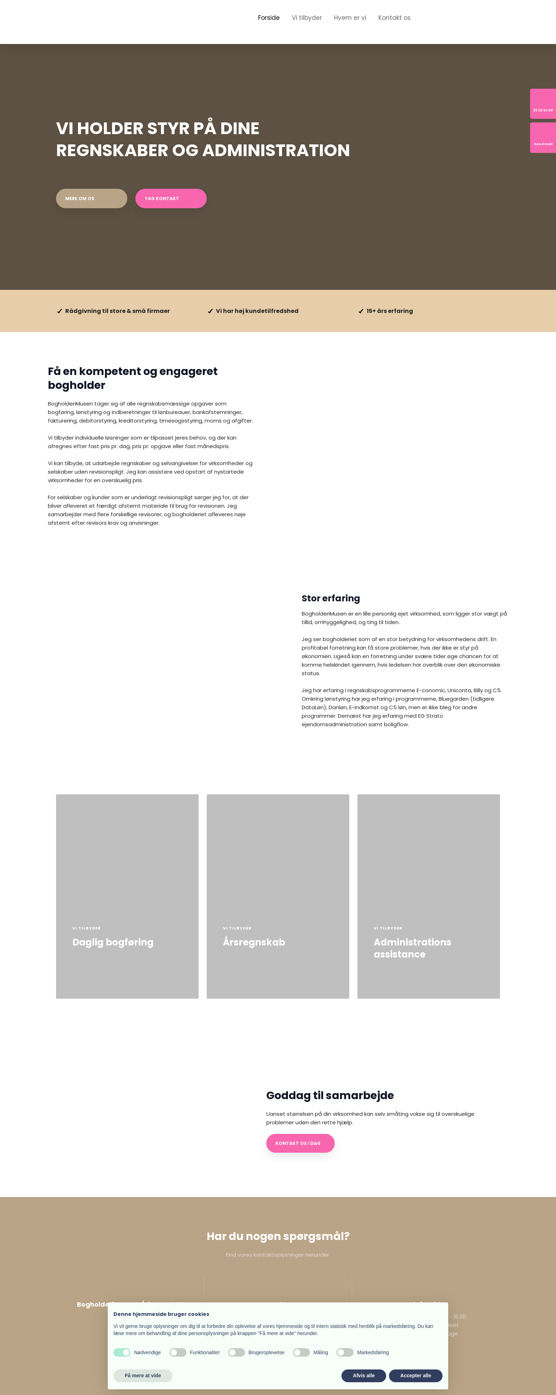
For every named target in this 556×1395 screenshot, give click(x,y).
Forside (269, 17)
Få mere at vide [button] (143, 1375)
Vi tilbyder (307, 17)
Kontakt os (394, 17)
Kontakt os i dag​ (298, 1143)
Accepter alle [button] (415, 1375)
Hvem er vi (350, 17)
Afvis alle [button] (363, 1375)
